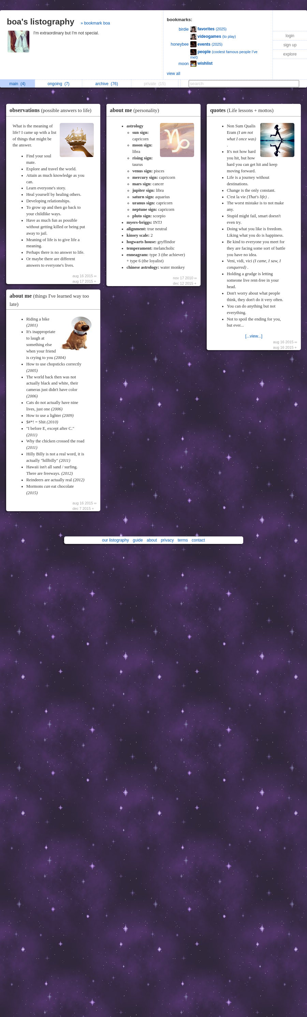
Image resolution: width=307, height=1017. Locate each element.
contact (198, 540)
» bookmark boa (95, 23)
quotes (243, 110)
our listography (115, 540)
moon (183, 63)
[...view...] (253, 336)
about (152, 540)
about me (136, 110)
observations (52, 110)
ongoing (59, 83)
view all (173, 73)
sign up (290, 45)
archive (106, 83)
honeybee (180, 44)
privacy (167, 540)
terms (183, 540)
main (17, 83)
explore (289, 54)
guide (138, 540)
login (290, 35)
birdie (184, 29)
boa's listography (40, 21)
